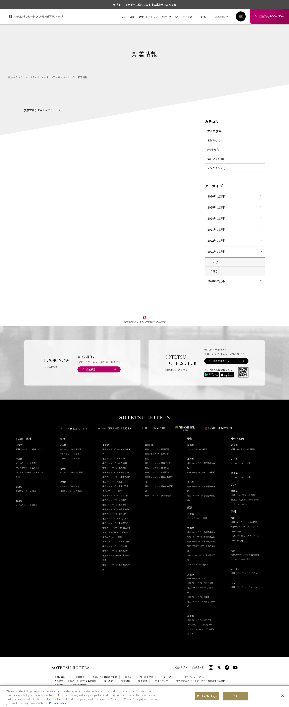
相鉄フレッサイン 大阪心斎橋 (200, 587)
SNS (203, 16)
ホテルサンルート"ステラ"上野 (115, 546)
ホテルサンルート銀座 (112, 495)
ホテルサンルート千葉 (69, 490)
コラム (128, 682)
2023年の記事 (216, 234)
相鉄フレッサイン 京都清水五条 (201, 541)
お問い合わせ (61, 682)
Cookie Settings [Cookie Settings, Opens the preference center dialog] (207, 696)
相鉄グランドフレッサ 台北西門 (245, 559)
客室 (132, 16)
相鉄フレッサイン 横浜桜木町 (158, 467)
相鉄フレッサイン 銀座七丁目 (115, 490)
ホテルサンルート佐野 (69, 463)
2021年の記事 (216, 256)
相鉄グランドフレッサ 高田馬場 (116, 532)
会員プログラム (221, 365)
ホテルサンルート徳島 (241, 481)
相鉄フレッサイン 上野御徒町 (115, 550)
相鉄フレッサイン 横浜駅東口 (158, 453)
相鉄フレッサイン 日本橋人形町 (116, 476)
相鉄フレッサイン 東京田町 (114, 518)
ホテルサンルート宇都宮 (70, 453)
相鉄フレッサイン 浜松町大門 (115, 500)
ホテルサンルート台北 (241, 563)
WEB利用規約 (146, 682)
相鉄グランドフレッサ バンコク (245, 591)
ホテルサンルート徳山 (241, 467)
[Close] (282, 696)
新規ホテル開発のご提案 (105, 682)
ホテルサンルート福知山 (198, 569)
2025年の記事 (216, 212)
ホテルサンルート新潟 (197, 453)
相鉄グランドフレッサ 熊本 (243, 499)
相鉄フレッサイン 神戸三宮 (199, 624)
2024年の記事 (216, 223)
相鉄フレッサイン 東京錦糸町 (115, 555)
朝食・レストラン (148, 16)
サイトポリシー (168, 682)
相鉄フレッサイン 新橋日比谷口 (116, 513)
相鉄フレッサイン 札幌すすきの (30, 453)
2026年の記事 (216, 201)
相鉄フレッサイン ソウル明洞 (244, 526)
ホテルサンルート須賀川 (27, 509)
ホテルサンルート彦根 (197, 522)
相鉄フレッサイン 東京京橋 (114, 472)
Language (220, 16)
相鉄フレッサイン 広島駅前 (243, 453)
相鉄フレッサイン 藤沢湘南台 (158, 500)
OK (235, 696)
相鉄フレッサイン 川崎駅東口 (158, 476)
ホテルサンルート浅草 (112, 541)
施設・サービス (170, 16)
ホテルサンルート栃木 (69, 458)
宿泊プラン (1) (215, 163)
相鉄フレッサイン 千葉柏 (71, 495)
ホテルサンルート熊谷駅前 (71, 477)
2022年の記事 (216, 245)
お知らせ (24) (215, 145)
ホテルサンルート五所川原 (27, 472)
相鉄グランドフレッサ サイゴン (245, 577)
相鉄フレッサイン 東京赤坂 (114, 509)
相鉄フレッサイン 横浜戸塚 (157, 472)
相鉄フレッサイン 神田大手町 (115, 467)
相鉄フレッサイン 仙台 (26, 495)
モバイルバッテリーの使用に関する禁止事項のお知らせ (144, 4)
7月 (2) (214, 267)
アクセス (187, 16)
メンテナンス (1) (216, 173)
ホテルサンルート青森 (26, 467)
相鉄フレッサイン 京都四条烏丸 (201, 536)
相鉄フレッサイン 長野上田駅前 (201, 477)
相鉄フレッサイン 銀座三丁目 (115, 486)
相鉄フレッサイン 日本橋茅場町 (116, 481)
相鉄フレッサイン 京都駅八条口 (201, 545)
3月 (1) (215, 276)
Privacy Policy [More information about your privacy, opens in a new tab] (57, 703)
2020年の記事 (216, 285)
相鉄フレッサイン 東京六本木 (115, 523)
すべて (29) (214, 136)
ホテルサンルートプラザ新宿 (115, 537)
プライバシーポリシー (195, 682)
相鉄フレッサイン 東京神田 (114, 463)
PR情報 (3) (213, 154)
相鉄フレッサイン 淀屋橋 (198, 601)
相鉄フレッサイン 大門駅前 (114, 504)
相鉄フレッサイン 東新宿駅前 (115, 527)
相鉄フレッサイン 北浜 (197, 583)
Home (122, 16)
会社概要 (80, 682)
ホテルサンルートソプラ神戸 (200, 629)
